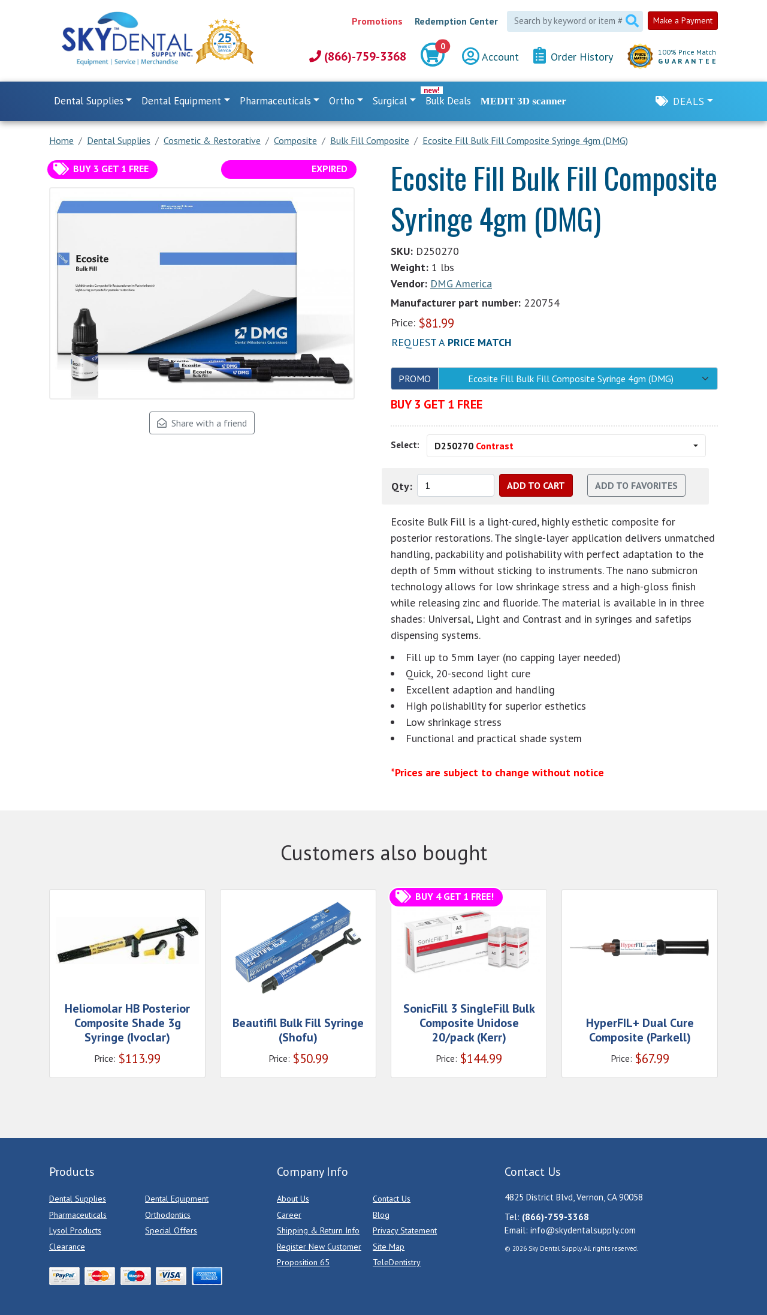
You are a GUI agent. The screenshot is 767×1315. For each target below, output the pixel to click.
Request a (451, 342)
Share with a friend (202, 423)
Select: (405, 445)
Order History (573, 56)
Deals (689, 101)
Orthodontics (168, 1214)
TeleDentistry (397, 1262)
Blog (381, 1214)
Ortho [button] (342, 100)
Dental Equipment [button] (181, 100)
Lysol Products (75, 1230)
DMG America (461, 283)
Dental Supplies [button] (88, 100)
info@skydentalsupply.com (583, 1230)
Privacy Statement (405, 1230)
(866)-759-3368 (357, 56)
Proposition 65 (303, 1262)
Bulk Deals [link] (448, 100)
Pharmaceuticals (78, 1214)
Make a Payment (682, 20)
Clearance (67, 1246)
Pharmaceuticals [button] (275, 100)
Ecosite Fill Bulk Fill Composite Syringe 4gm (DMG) (571, 379)
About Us (293, 1198)
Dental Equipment (177, 1198)
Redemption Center (456, 21)
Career (289, 1214)
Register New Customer (319, 1246)
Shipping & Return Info (318, 1230)
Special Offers (171, 1230)
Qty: (401, 486)
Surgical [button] (390, 100)
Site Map (388, 1246)
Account (490, 57)
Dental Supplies (77, 1198)
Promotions (377, 21)
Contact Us (391, 1198)
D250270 (474, 446)
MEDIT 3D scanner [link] (523, 101)
